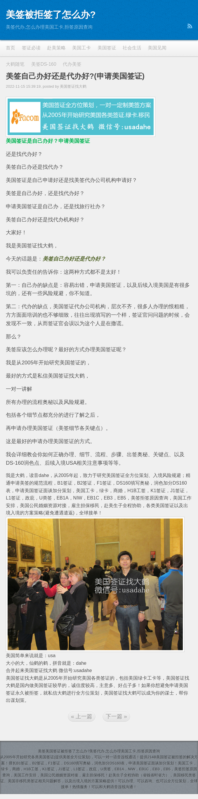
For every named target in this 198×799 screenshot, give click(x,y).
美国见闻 (157, 47)
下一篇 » (116, 716)
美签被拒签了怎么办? (51, 14)
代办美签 (72, 64)
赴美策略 (56, 47)
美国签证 (107, 47)
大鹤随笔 (15, 64)
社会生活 (132, 47)
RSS (189, 26)
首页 (10, 47)
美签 (42, 751)
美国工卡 (81, 47)
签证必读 (31, 47)
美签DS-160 (43, 64)
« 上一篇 (81, 716)
